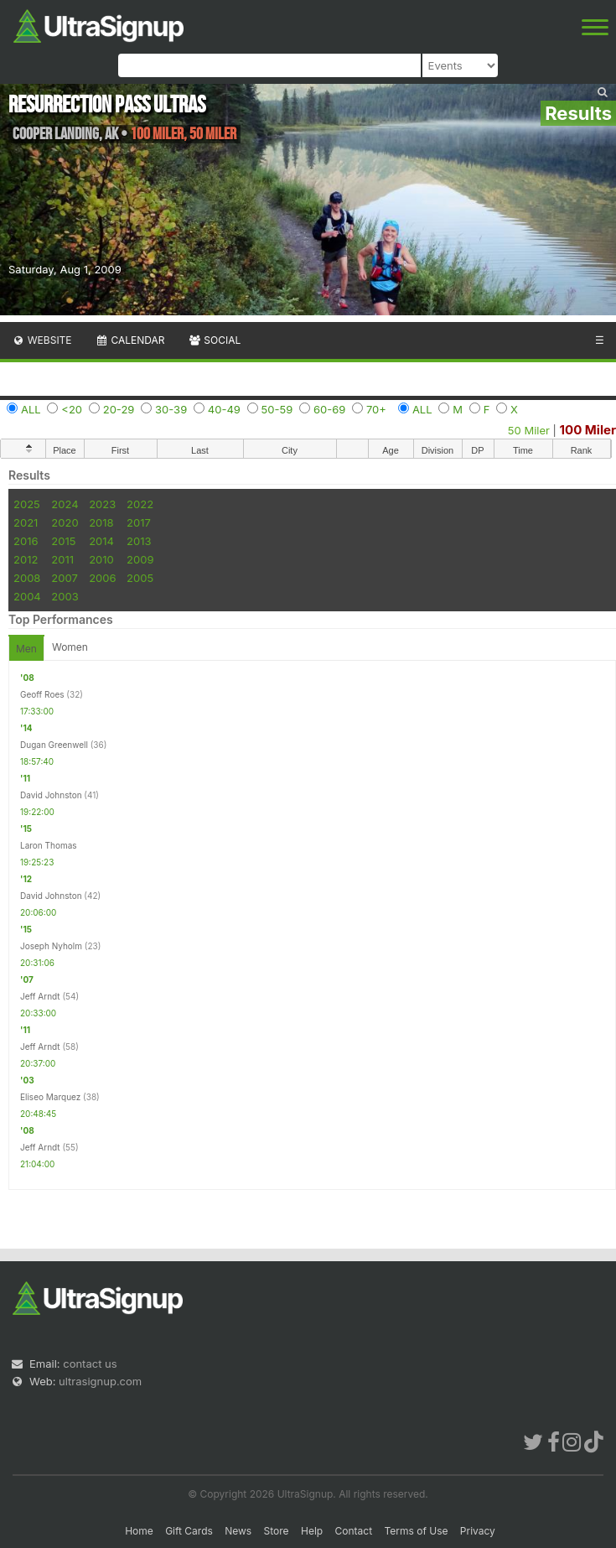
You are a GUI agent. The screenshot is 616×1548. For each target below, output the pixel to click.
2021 (25, 522)
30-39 (171, 409)
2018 (101, 522)
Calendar (130, 340)
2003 (64, 596)
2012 (25, 559)
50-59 (277, 409)
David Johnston (51, 795)
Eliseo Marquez (50, 1097)
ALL (31, 409)
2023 (102, 504)
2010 (101, 559)
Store (276, 1531)
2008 (26, 577)
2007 (64, 577)
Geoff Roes (42, 694)
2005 (140, 577)
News (238, 1531)
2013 (139, 541)
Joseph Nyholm (51, 946)
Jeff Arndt (40, 996)
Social (214, 340)
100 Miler (588, 430)
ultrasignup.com (100, 1381)
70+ (376, 409)
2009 (140, 559)
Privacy (477, 1531)
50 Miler (529, 430)
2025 (26, 504)
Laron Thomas (48, 845)
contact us (89, 1363)
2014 (101, 541)
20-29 (119, 409)
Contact (354, 1531)
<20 (71, 409)
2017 (139, 522)
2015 (63, 541)
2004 (27, 596)
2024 (64, 504)
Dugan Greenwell (54, 745)
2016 (25, 541)
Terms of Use (416, 1531)
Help (312, 1531)
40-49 (224, 409)
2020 (64, 522)
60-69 (329, 409)
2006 (102, 577)
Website (42, 340)
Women (70, 647)
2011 (62, 559)
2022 (140, 504)
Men (26, 648)
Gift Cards (189, 1531)
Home (139, 1531)
